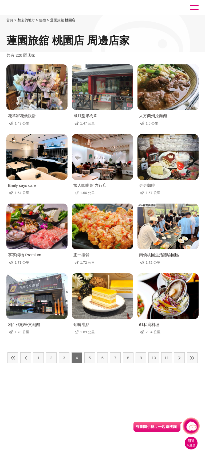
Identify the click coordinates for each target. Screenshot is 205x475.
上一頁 (25, 357)
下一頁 (179, 357)
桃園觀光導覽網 (26, 7)
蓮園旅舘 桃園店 (63, 20)
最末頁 (192, 357)
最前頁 (12, 357)
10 (154, 358)
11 (166, 358)
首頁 (9, 20)
